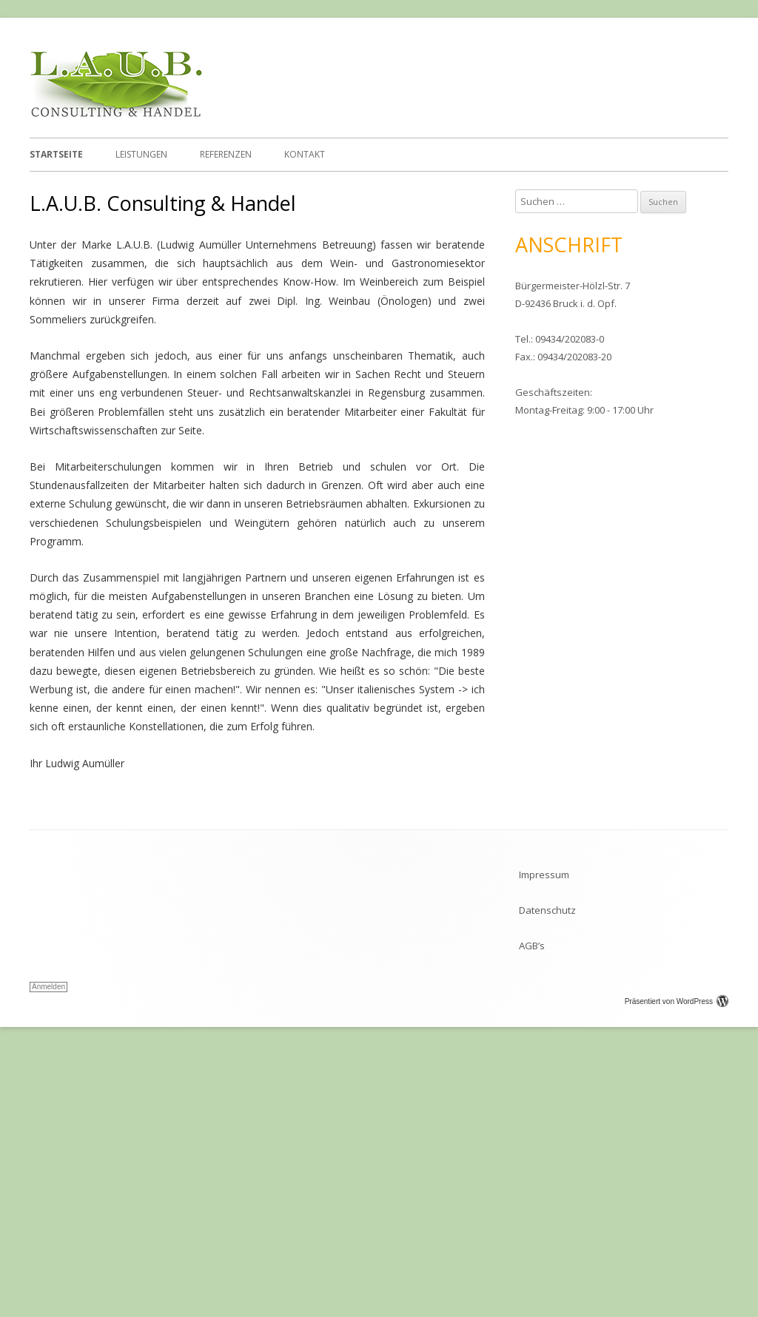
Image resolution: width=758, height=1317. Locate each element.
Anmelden (48, 1241)
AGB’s (532, 1200)
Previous (41, 309)
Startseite (56, 154)
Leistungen (141, 154)
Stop (710, 196)
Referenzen (226, 154)
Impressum (544, 1129)
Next (717, 309)
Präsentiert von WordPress (676, 1256)
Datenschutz (547, 1164)
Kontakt (304, 154)
